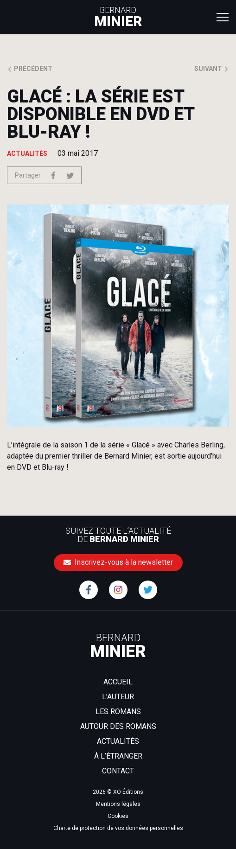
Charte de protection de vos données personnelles (118, 828)
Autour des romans (118, 726)
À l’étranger (118, 756)
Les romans (118, 711)
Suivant (211, 68)
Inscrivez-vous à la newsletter (118, 562)
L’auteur (118, 696)
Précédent (29, 68)
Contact (118, 770)
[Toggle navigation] (222, 16)
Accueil (118, 681)
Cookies (118, 816)
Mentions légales (118, 804)
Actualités (118, 741)
